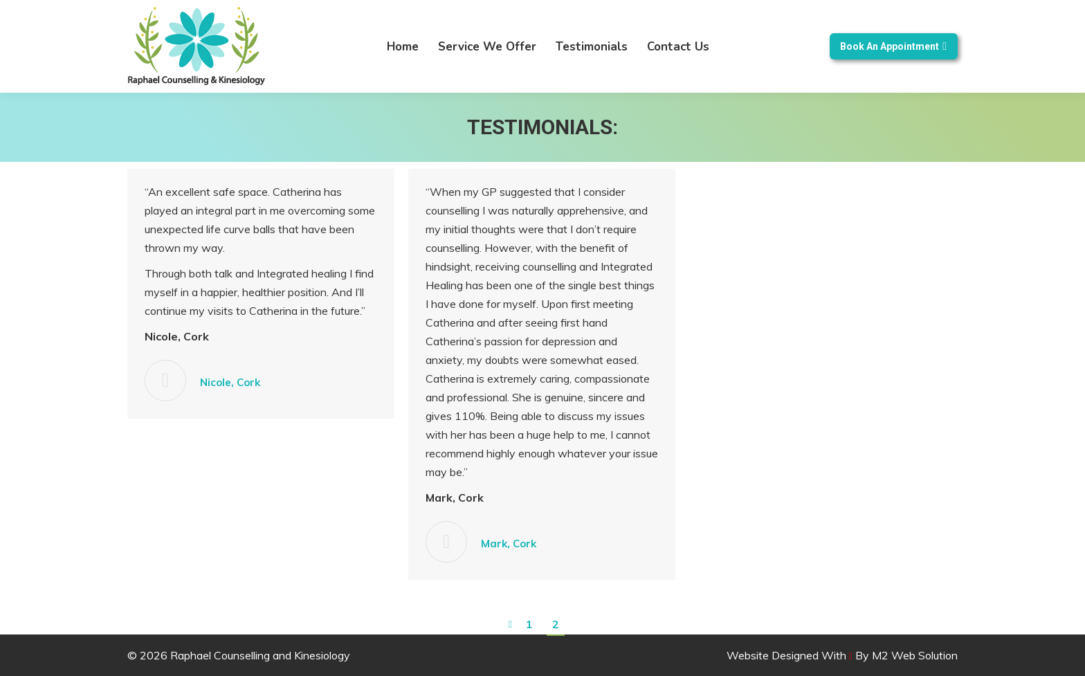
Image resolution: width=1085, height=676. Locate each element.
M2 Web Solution (915, 655)
